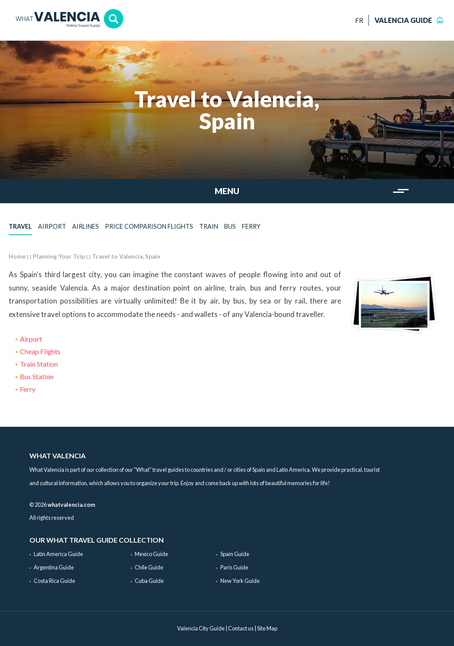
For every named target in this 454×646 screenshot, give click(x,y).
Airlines (85, 226)
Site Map (267, 628)
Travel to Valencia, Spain (126, 256)
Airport (52, 226)
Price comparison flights (149, 226)
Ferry (251, 226)
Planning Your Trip (59, 256)
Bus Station (37, 376)
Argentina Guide (54, 567)
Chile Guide (149, 567)
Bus (230, 226)
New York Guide (240, 580)
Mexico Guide (151, 553)
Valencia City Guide (201, 628)
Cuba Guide (149, 580)
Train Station (39, 364)
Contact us (241, 628)
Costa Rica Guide (54, 580)
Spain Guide (234, 553)
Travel (20, 226)
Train (208, 226)
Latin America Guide (58, 553)
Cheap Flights (40, 351)
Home (17, 256)
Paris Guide (234, 567)
